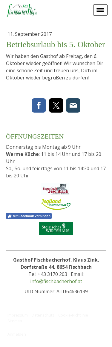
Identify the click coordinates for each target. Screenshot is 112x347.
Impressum (17, 315)
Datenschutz (43, 315)
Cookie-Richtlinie (73, 315)
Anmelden (16, 334)
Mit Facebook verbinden (28, 216)
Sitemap (14, 320)
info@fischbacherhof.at (56, 281)
